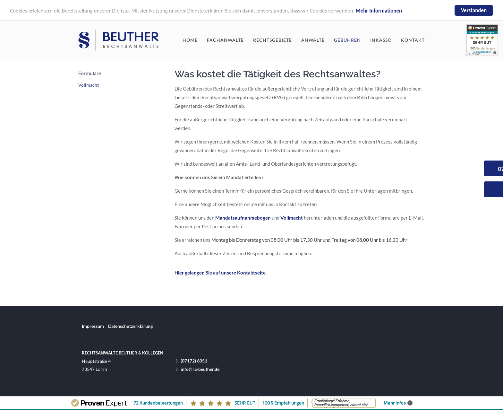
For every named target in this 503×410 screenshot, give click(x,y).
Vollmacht (291, 218)
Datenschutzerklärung (130, 326)
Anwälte (313, 39)
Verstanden (474, 10)
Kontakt (413, 39)
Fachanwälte (225, 39)
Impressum (93, 326)
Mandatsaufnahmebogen (243, 218)
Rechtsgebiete (272, 39)
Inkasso (381, 39)
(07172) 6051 (194, 360)
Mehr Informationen (379, 10)
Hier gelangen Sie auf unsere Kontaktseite (220, 272)
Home (190, 39)
